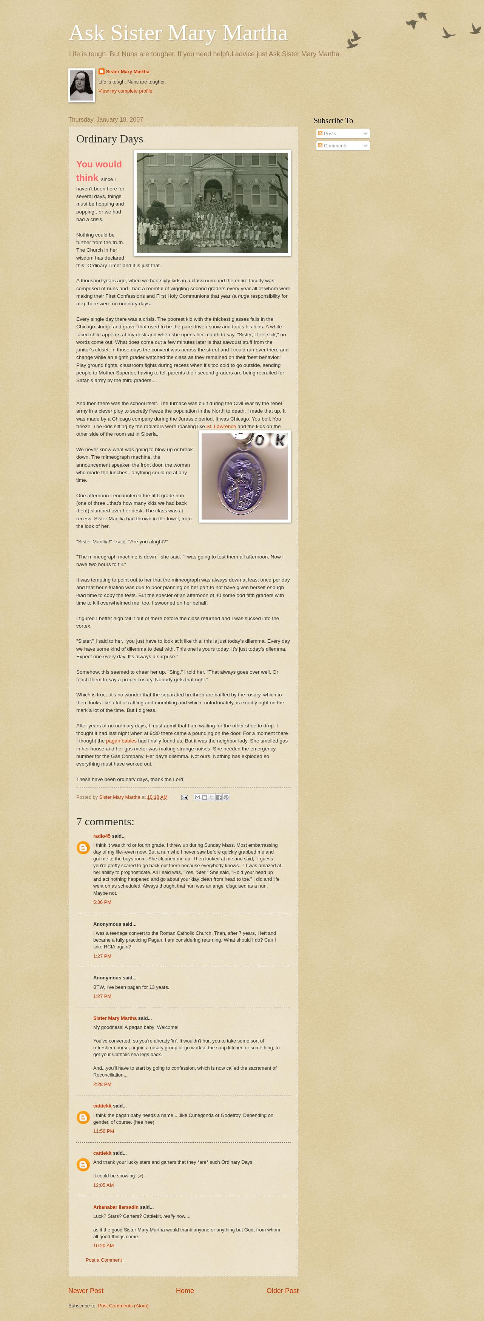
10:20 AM (103, 1245)
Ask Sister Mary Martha (178, 32)
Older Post (283, 1291)
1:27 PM (102, 956)
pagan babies (121, 741)
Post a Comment (104, 1260)
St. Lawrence (221, 426)
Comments (332, 145)
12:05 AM (103, 1185)
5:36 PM (102, 902)
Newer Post (85, 1291)
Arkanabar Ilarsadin (116, 1207)
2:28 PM (102, 1084)
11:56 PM (103, 1131)
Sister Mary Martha (128, 71)
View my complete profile (126, 91)
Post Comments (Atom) (123, 1306)
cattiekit (102, 1106)
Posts (327, 133)
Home (185, 1291)
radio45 (102, 836)
